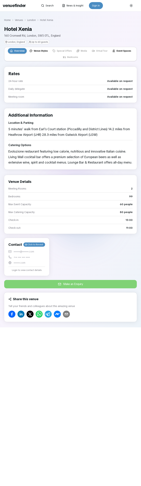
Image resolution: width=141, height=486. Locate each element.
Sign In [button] (96, 5)
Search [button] (47, 5)
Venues (19, 20)
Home (7, 20)
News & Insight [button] (72, 5)
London (31, 20)
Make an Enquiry (70, 284)
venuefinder (14, 5)
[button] (26, 257)
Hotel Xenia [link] (46, 20)
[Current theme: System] (131, 5)
